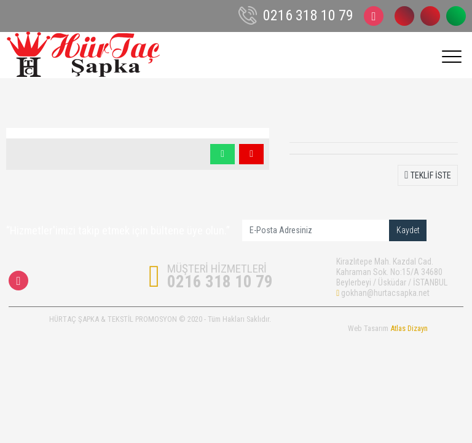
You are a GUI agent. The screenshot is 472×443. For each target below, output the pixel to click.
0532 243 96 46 (430, 16)
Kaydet (408, 230)
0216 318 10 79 (404, 16)
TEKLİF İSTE (427, 175)
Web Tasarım (388, 328)
